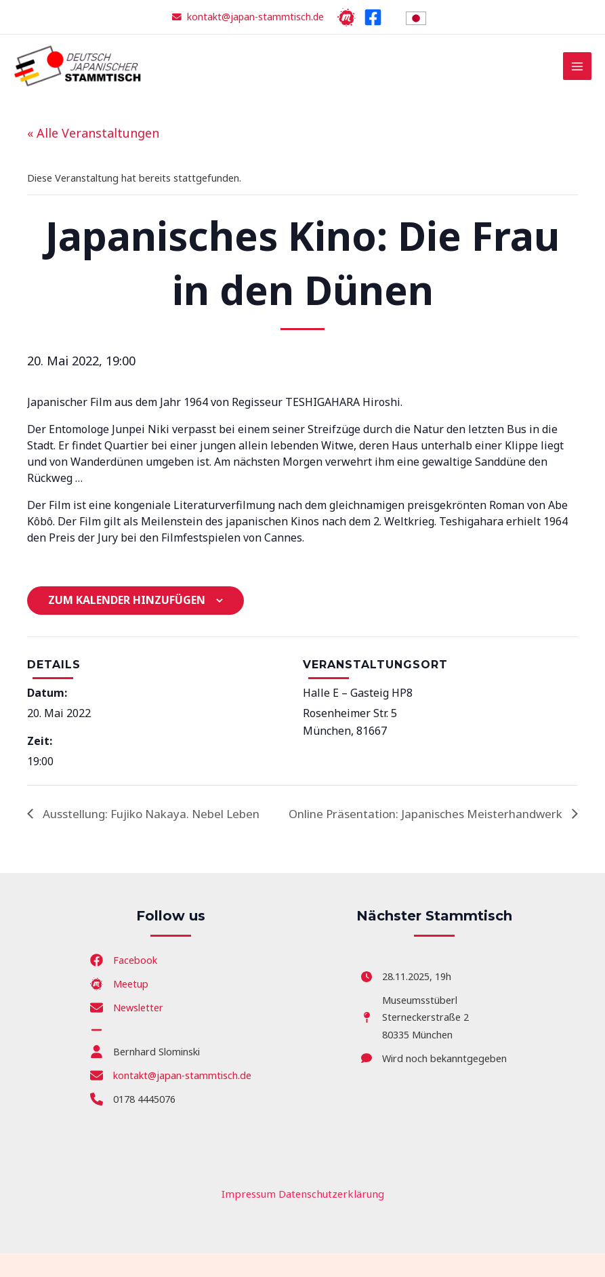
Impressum (251, 1217)
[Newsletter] (126, 1031)
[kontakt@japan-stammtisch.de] (171, 1099)
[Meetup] (345, 17)
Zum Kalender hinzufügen (126, 606)
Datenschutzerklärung (329, 1217)
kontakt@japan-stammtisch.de (255, 16)
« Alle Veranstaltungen (93, 139)
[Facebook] (371, 17)
